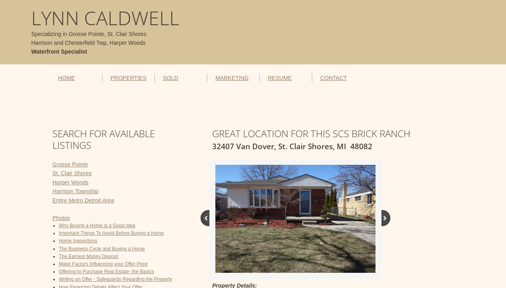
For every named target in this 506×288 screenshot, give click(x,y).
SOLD (170, 78)
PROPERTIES (128, 78)
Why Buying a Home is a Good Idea (97, 225)
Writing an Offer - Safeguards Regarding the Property (115, 279)
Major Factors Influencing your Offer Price (103, 264)
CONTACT (333, 78)
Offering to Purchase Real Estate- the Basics (106, 271)
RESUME (280, 78)
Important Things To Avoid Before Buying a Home (111, 233)
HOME (66, 78)
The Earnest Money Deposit (88, 256)
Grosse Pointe (70, 164)
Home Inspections (78, 241)
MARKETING (232, 78)
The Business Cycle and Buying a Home (102, 249)
